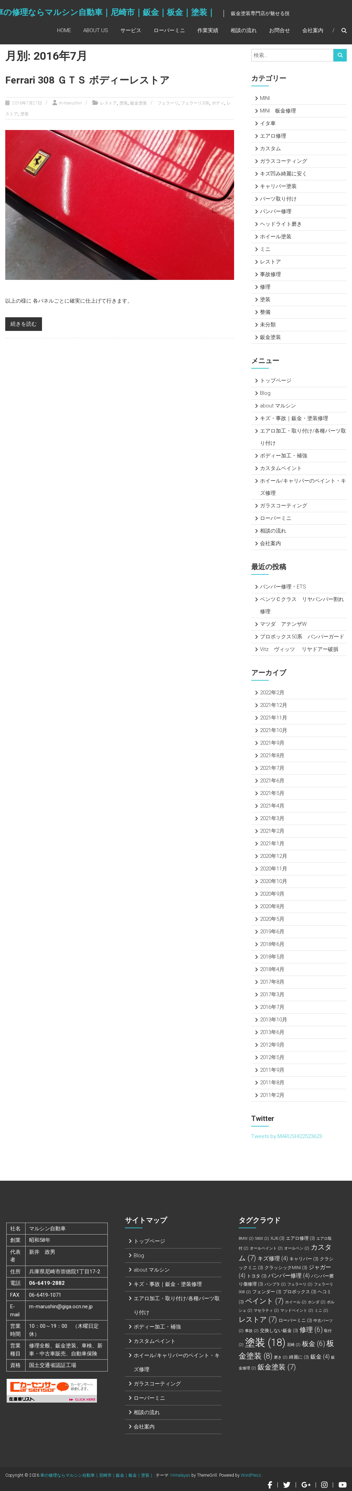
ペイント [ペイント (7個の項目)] (264, 1301)
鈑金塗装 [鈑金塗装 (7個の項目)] (277, 1367)
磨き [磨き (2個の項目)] (281, 1357)
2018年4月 (272, 969)
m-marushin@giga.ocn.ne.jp (61, 1306)
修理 (265, 287)
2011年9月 (272, 1070)
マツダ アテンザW (283, 624)
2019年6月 (272, 931)
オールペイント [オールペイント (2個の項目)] (266, 1248)
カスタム (270, 148)
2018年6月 (272, 944)
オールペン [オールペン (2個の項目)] (296, 1248)
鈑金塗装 (138, 103)
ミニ (265, 249)
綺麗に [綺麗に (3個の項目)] (299, 1357)
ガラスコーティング (283, 161)
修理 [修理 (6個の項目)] (311, 1330)
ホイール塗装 (275, 236)
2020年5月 (272, 919)
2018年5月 (272, 957)
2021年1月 (272, 843)
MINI (265, 98)
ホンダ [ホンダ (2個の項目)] (316, 1302)
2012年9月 (272, 1045)
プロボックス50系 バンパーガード (302, 637)
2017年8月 (272, 982)
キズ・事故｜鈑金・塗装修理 (294, 418)
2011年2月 (272, 1095)
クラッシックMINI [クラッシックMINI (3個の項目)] (286, 1267)
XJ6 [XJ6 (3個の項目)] (277, 1238)
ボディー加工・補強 (283, 456)
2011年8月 (272, 1082)
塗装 (123, 103)
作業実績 (207, 30)
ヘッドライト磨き (281, 224)
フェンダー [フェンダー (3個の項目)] (266, 1291)
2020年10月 (273, 881)
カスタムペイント (281, 468)
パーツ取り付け (278, 199)
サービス (130, 30)
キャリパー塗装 (278, 186)
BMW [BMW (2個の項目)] (246, 1238)
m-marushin (70, 103)
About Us (95, 30)
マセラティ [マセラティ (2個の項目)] (266, 1310)
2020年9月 (272, 894)
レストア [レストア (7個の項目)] (258, 1319)
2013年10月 (273, 1019)
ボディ (218, 103)
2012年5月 (272, 1057)
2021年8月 (272, 755)
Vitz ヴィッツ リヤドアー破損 (299, 649)
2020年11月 (273, 869)
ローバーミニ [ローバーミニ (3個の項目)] (295, 1320)
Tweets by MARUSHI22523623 (286, 1136)
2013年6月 (272, 1032)
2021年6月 (272, 780)
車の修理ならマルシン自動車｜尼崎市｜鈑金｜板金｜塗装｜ (97, 1475)
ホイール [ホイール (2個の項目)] (296, 1302)
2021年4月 (272, 806)
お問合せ (279, 30)
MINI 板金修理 (278, 111)
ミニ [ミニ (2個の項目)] (321, 1310)
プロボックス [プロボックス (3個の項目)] (299, 1291)
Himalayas (180, 1475)
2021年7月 (272, 768)
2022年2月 (272, 692)
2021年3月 (272, 818)
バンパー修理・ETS (283, 587)
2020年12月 (273, 856)
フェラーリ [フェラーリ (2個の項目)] (299, 1284)
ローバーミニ (169, 30)
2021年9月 (272, 743)
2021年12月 (273, 705)
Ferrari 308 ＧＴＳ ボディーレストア (87, 80)
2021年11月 (273, 718)
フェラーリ (167, 103)
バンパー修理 (275, 211)
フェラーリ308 (195, 103)
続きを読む (23, 324)
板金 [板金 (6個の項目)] (313, 1344)
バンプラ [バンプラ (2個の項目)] (275, 1284)
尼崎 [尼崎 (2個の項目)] (294, 1344)
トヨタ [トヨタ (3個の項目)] (257, 1276)
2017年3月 (272, 994)
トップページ (275, 380)
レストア (108, 103)
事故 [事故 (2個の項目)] (252, 1331)
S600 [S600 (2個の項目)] (262, 1238)
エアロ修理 (273, 136)
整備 (265, 312)
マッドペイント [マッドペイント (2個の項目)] (296, 1310)
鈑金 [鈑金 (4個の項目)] (320, 1356)
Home (64, 30)
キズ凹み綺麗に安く (283, 174)
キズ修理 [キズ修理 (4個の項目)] (273, 1258)
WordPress (251, 1475)
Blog (265, 393)
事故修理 (270, 274)
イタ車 (268, 123)
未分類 (268, 324)
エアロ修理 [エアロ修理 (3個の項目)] (300, 1238)
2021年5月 (272, 793)
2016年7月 (272, 1007)
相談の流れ (244, 30)
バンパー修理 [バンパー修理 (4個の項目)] (289, 1275)
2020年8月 (272, 906)
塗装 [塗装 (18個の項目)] (265, 1342)
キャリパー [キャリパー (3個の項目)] (303, 1258)
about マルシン (278, 406)
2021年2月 (272, 831)
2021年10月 (273, 730)
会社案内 (312, 30)
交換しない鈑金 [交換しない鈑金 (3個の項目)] (279, 1330)
